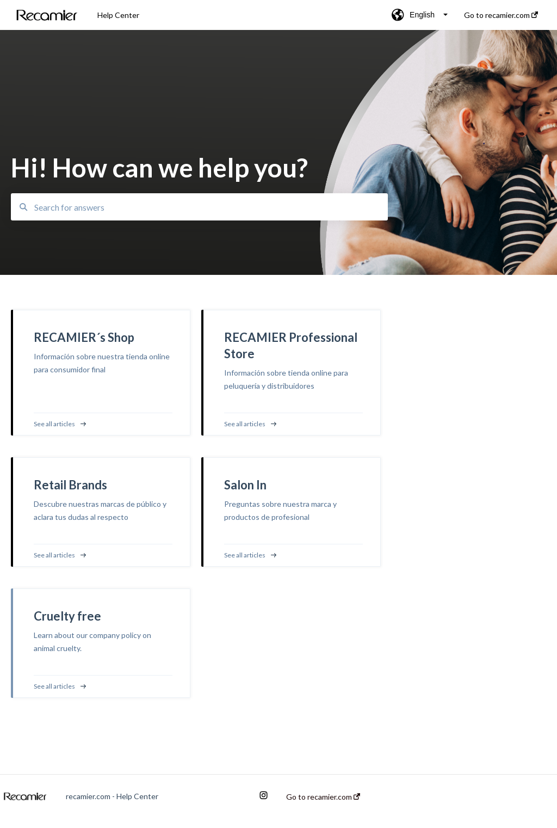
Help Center (118, 15)
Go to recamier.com (323, 797)
